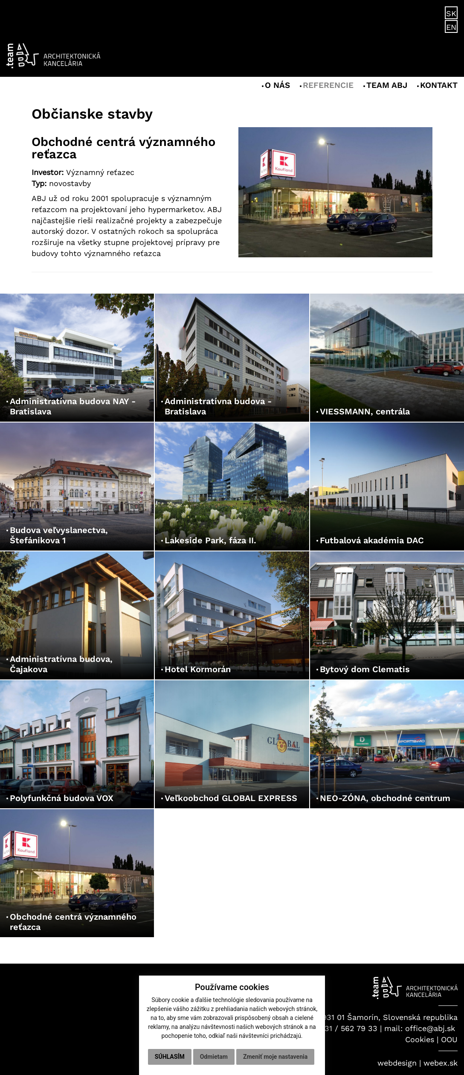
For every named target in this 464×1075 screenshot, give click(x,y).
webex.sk (440, 1062)
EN (451, 27)
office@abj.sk (430, 1028)
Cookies (419, 1039)
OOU (449, 1039)
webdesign (397, 1062)
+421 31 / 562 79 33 (341, 1028)
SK (451, 13)
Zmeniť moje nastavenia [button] (275, 1056)
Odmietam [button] (214, 1056)
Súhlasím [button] (170, 1056)
